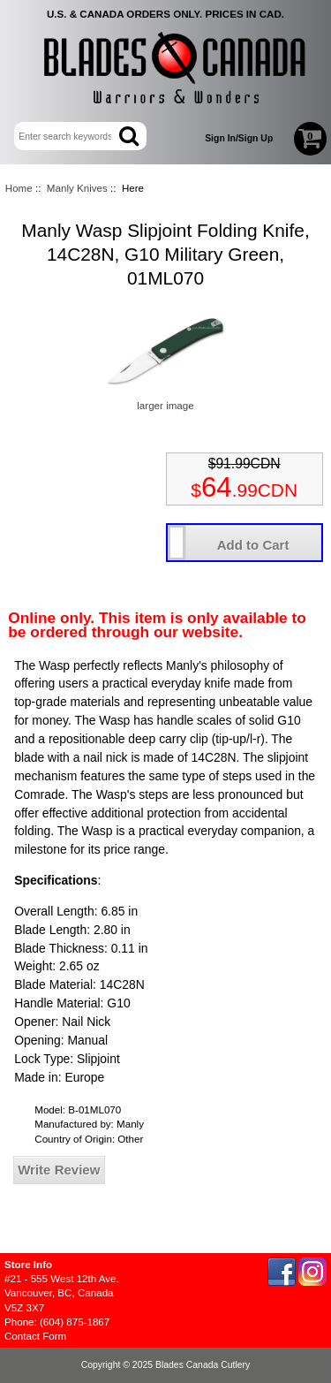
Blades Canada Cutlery (202, 1365)
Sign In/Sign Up (239, 138)
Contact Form (35, 1335)
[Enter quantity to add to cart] (176, 542)
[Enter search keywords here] (68, 136)
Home (19, 188)
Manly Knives (77, 188)
